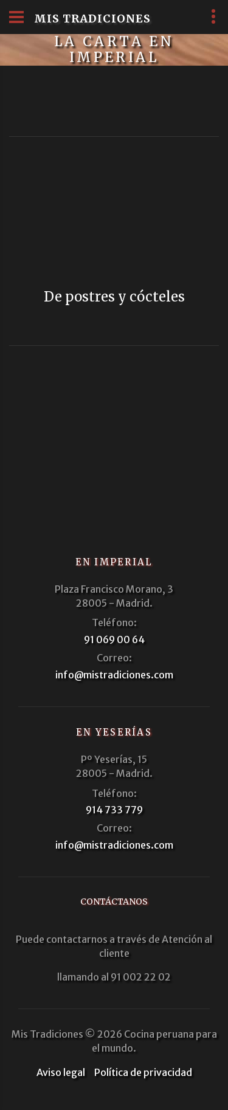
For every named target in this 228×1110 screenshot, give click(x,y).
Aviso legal (60, 1072)
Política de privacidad (143, 1072)
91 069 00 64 (114, 639)
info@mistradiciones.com (114, 675)
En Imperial (114, 562)
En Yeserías (114, 732)
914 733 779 (114, 810)
